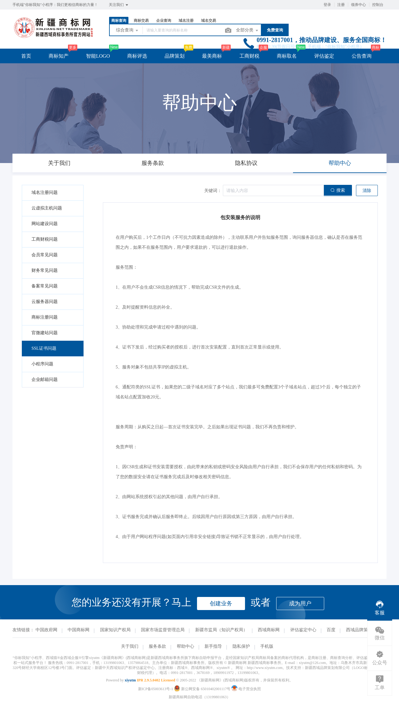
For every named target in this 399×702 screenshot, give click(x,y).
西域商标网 (269, 629)
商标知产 (59, 56)
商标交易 (141, 20)
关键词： (213, 190)
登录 (327, 4)
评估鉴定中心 (303, 629)
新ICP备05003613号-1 (155, 689)
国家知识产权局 (115, 629)
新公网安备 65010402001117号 (202, 689)
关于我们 (129, 646)
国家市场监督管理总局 (163, 629)
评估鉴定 (324, 56)
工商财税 (249, 56)
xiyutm (130, 680)
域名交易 (208, 20)
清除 (367, 190)
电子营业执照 (246, 689)
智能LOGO (98, 56)
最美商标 (212, 56)
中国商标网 (78, 629)
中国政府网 (46, 629)
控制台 (377, 4)
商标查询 (118, 20)
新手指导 (213, 646)
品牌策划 (175, 56)
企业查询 (163, 20)
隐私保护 (241, 646)
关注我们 (119, 5)
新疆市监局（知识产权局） (221, 629)
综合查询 (127, 30)
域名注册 (186, 20)
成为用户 (300, 603)
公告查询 (362, 56)
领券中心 (358, 4)
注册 (341, 4)
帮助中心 (185, 646)
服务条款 (157, 646)
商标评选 (137, 56)
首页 (26, 56)
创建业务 (221, 603)
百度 (331, 629)
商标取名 (287, 56)
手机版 (266, 646)
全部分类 (247, 30)
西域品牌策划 (359, 629)
